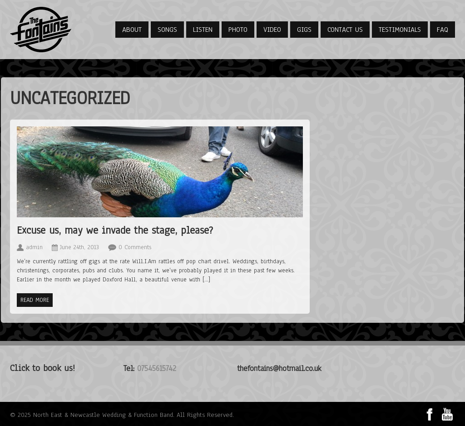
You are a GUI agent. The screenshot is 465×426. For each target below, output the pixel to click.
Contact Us (345, 30)
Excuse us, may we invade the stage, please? (115, 230)
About (132, 30)
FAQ (442, 30)
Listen (203, 30)
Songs (167, 30)
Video (272, 30)
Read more (34, 300)
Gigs (304, 30)
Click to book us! (42, 368)
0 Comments (135, 247)
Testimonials (400, 30)
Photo (237, 30)
